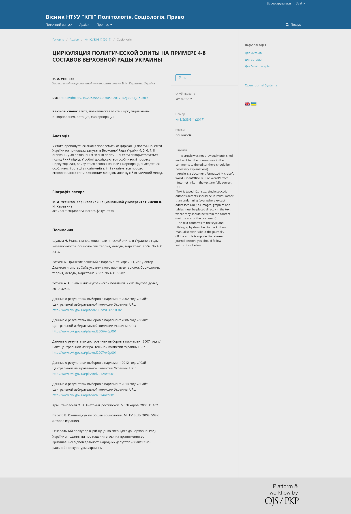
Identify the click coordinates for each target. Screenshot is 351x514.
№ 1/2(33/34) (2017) (98, 39)
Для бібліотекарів (257, 66)
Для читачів (253, 53)
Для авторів (253, 60)
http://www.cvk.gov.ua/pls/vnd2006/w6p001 (84, 331)
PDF (185, 78)
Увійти (300, 3)
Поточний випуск (59, 24)
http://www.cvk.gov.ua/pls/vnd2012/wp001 (83, 374)
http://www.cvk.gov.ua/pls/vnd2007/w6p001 (84, 352)
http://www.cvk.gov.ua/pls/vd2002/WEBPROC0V (87, 310)
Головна (58, 39)
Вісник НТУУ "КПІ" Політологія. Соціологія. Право (115, 16)
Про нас (103, 24)
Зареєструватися (279, 3)
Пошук (295, 24)
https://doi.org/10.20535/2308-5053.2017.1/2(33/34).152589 (104, 98)
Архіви (84, 24)
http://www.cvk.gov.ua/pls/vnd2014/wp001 (83, 395)
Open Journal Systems (261, 85)
